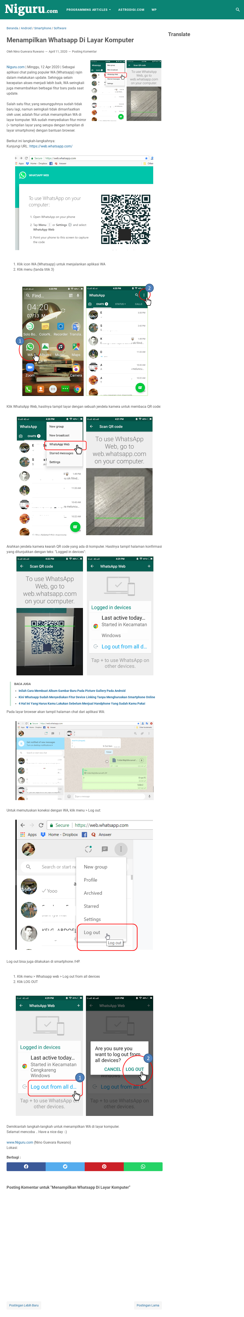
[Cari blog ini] (237, 9)
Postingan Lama (148, 1305)
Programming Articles (87, 9)
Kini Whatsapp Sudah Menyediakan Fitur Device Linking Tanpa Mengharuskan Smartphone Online (87, 697)
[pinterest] (104, 1166)
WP (154, 9)
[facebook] (26, 1166)
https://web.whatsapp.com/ (51, 146)
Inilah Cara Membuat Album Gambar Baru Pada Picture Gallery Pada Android (72, 690)
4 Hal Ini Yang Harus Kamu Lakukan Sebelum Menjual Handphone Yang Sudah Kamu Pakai (82, 703)
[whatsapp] (143, 1166)
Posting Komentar (84, 51)
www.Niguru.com (20, 1142)
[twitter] (65, 1166)
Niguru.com (16, 67)
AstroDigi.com (131, 9)
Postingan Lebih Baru (24, 1305)
